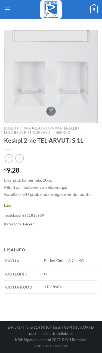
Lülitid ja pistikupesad (27, 132)
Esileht (11, 128)
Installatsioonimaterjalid (51, 128)
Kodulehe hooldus (51, 346)
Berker (62, 132)
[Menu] (7, 9)
